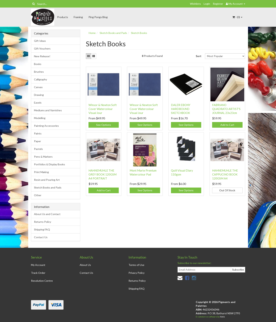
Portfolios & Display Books (49, 164)
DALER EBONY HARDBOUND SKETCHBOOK (180, 108)
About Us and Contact (47, 214)
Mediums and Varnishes (48, 110)
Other (37, 195)
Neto (222, 316)
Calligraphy (40, 79)
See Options (103, 124)
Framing (78, 17)
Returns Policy (42, 221)
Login (207, 3)
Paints (38, 133)
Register (218, 3)
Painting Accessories (46, 125)
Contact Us (41, 237)
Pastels (38, 148)
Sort (198, 56)
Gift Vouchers (42, 48)
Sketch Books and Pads (47, 187)
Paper (37, 141)
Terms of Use (136, 264)
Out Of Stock (227, 190)
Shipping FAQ (42, 229)
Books (37, 64)
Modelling (39, 118)
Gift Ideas (40, 40)
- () (237, 17)
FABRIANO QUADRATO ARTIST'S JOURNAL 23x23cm (226, 108)
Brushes (39, 71)
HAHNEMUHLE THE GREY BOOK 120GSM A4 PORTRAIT (102, 174)
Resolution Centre (42, 280)
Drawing (39, 94)
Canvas (38, 87)
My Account (38, 264)
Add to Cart (227, 124)
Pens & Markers (43, 156)
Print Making (41, 172)
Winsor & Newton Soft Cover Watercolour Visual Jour (102, 108)
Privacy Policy (136, 272)
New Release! (42, 56)
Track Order (38, 272)
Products (62, 17)
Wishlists (195, 3)
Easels (38, 102)
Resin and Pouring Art (47, 179)
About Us (85, 264)
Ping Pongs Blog (98, 17)
